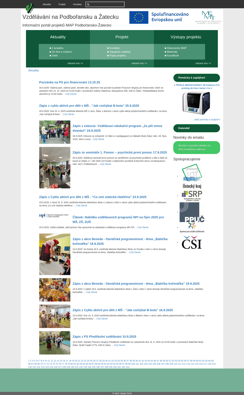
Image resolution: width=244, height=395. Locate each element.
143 (127, 367)
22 (82, 360)
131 (76, 367)
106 (158, 364)
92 (108, 364)
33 (115, 360)
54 (179, 360)
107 (162, 364)
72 (47, 364)
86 (90, 364)
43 (146, 360)
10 (46, 360)
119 (213, 364)
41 (139, 360)
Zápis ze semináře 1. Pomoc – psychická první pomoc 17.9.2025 (120, 152)
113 (188, 364)
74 (53, 364)
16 (64, 360)
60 (197, 360)
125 (51, 367)
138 (106, 367)
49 (164, 360)
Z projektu (57, 48)
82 (78, 364)
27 (97, 360)
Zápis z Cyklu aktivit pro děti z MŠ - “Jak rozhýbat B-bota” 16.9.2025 (123, 310)
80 (72, 364)
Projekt (62, 4)
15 (61, 360)
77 (63, 364)
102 (141, 364)
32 (112, 360)
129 (68, 367)
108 (167, 364)
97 (123, 364)
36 (124, 360)
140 (115, 367)
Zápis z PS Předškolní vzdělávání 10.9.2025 (104, 336)
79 (69, 364)
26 (94, 360)
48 (161, 360)
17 (67, 360)
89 (99, 364)
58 (191, 360)
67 (32, 364)
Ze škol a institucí (62, 51)
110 (175, 364)
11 (49, 360)
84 (84, 364)
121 (34, 367)
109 (171, 364)
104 (150, 364)
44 (149, 360)
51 (170, 360)
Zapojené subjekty (120, 51)
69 (38, 364)
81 (75, 364)
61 (200, 360)
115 (196, 364)
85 (87, 364)
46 (155, 360)
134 (89, 367)
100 (133, 364)
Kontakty (77, 4)
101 (137, 364)
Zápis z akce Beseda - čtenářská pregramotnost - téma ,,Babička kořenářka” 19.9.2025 (136, 283)
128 (64, 367)
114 (192, 364)
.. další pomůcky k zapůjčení (206, 119)
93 (111, 364)
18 (70, 360)
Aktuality (48, 4)
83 (81, 364)
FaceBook (173, 55)
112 (184, 364)
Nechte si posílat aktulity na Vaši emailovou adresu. (194, 147)
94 (114, 364)
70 (41, 364)
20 (76, 360)
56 (185, 360)
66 (29, 364)
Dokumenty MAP (177, 48)
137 (102, 367)
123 (43, 367)
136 (98, 367)
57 (188, 360)
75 (57, 364)
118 (209, 364)
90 (102, 364)
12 (52, 360)
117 (205, 364)
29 (103, 360)
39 (133, 360)
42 (143, 360)
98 (126, 364)
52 (173, 360)
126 (55, 367)
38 (130, 360)
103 (146, 364)
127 (59, 367)
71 (44, 364)
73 (50, 364)
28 (100, 360)
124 (47, 367)
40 (137, 360)
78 (66, 364)
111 (179, 364)
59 (194, 360)
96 (120, 364)
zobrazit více (74, 63)
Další (55, 55)
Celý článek (71, 94)
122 (38, 367)
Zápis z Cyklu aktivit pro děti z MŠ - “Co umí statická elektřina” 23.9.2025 (92, 197)
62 (203, 360)
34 (118, 360)
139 (110, 367)
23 (85, 360)
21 (79, 360)
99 (129, 364)
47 (158, 360)
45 (152, 360)
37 (127, 360)
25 (91, 360)
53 (176, 360)
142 (123, 367)
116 (201, 364)
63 (206, 360)
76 (60, 364)
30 (106, 360)
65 (212, 360)
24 (88, 360)
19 (73, 360)
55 (182, 360)
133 (85, 367)
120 (30, 367)
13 (55, 360)
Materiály (172, 51)
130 (72, 367)
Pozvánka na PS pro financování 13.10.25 (69, 82)
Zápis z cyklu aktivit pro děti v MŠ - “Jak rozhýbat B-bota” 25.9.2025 (89, 105)
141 (119, 367)
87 (93, 364)
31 (109, 360)
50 (167, 360)
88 (96, 364)
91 (105, 364)
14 (58, 360)
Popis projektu (117, 55)
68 (35, 364)
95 (117, 364)
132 (81, 367)
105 (154, 364)
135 (93, 367)
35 (121, 360)
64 (209, 360)
